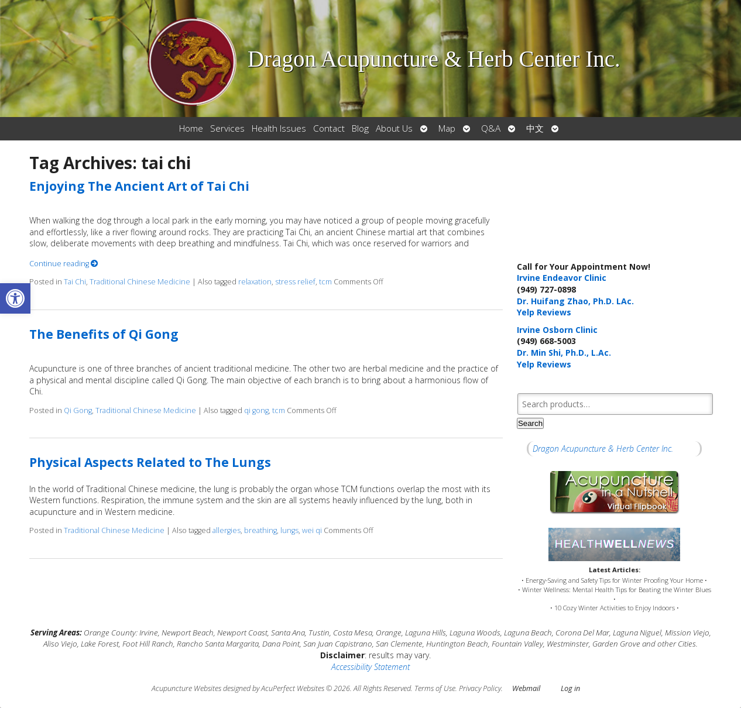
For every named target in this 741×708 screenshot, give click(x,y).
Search (530, 423)
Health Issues (279, 128)
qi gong (256, 410)
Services (227, 128)
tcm (325, 282)
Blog (360, 128)
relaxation (255, 282)
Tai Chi (75, 282)
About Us (394, 128)
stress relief (295, 282)
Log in (570, 688)
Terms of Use (434, 688)
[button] (15, 298)
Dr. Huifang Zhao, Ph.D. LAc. (575, 301)
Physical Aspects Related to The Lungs (150, 462)
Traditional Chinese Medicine (140, 282)
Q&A (490, 128)
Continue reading (63, 264)
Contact (329, 128)
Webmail (526, 688)
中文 (535, 128)
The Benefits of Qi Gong (104, 334)
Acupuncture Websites (186, 688)
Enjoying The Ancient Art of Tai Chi (139, 186)
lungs (289, 530)
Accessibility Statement (370, 666)
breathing (260, 530)
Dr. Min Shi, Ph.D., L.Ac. (564, 352)
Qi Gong (78, 410)
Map (446, 128)
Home (191, 128)
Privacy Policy (480, 688)
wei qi (312, 530)
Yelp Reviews (544, 312)
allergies (226, 530)
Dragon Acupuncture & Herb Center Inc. (603, 448)
